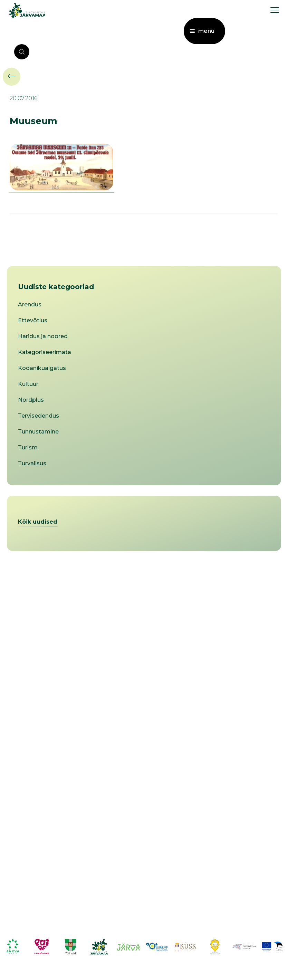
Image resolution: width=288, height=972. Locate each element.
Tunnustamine (38, 431)
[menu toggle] (274, 10)
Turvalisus (32, 463)
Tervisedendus (38, 415)
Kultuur (28, 384)
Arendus (29, 304)
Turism (28, 447)
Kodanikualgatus (42, 368)
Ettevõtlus (32, 320)
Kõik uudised (37, 521)
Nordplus (31, 400)
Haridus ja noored (43, 336)
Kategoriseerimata (44, 352)
